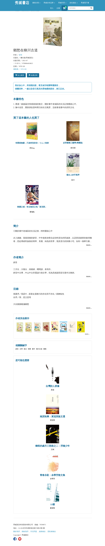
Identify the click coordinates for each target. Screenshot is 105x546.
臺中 (33, 349)
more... (89, 245)
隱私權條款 (52, 531)
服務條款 (42, 531)
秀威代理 (62, 3)
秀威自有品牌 (49, 3)
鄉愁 (44, 349)
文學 (21, 349)
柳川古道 (39, 349)
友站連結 (74, 3)
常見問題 (33, 531)
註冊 (58, 8)
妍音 (20, 55)
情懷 (29, 349)
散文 (25, 349)
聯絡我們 (25, 531)
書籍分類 (36, 3)
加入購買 (19, 75)
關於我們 (16, 531)
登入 (51, 8)
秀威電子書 (85, 3)
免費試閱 (33, 75)
